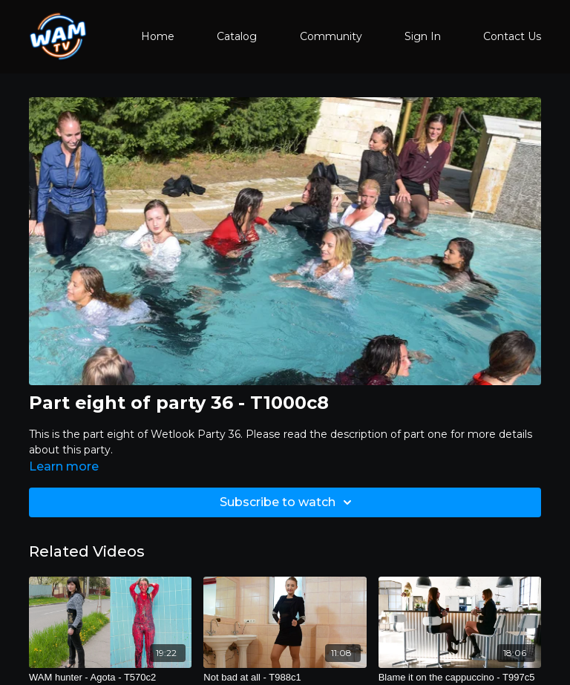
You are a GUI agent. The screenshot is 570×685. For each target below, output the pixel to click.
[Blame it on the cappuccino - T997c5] (460, 677)
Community (331, 36)
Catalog (237, 36)
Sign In (422, 36)
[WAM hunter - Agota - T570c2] (110, 677)
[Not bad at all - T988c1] (284, 677)
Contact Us (512, 36)
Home (157, 36)
